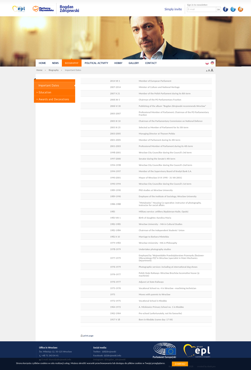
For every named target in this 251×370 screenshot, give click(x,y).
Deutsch (213, 63)
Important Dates (49, 85)
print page (88, 335)
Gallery (134, 63)
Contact (151, 63)
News (55, 63)
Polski (207, 63)
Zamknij (180, 364)
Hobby (118, 63)
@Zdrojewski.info (112, 355)
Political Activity (96, 63)
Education (45, 92)
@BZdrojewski (109, 351)
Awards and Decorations (54, 99)
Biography (71, 63)
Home (42, 63)
